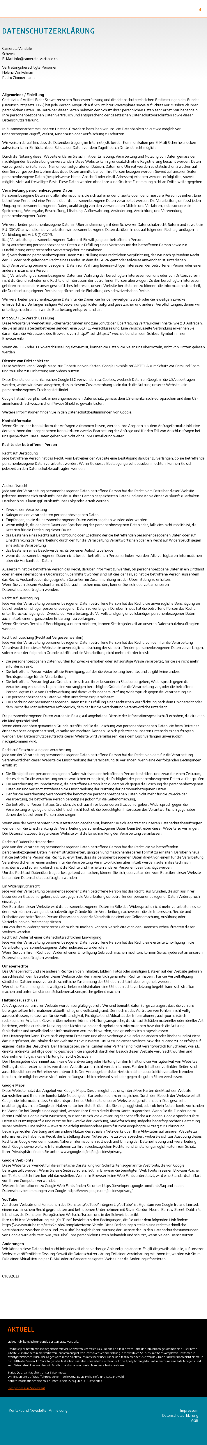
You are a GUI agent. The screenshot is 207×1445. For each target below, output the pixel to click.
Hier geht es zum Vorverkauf (26, 1388)
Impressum (189, 1410)
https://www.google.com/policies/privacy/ (100, 1190)
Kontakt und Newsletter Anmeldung (38, 1410)
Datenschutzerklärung (180, 1415)
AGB (194, 1420)
